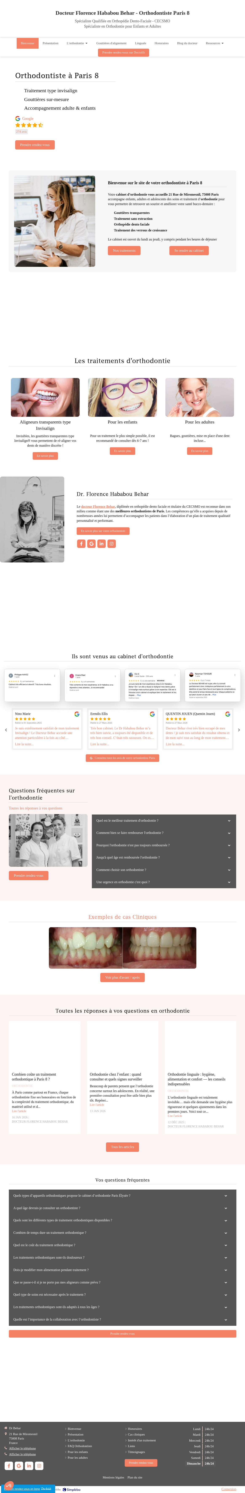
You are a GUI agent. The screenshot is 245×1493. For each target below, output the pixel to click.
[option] (122, 729)
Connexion (228, 1489)
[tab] (164, 821)
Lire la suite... (24, 744)
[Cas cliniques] (122, 948)
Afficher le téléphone (22, 1448)
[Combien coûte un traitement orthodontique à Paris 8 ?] (44, 1047)
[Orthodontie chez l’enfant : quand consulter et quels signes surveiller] (122, 1047)
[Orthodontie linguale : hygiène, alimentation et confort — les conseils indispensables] (200, 1047)
